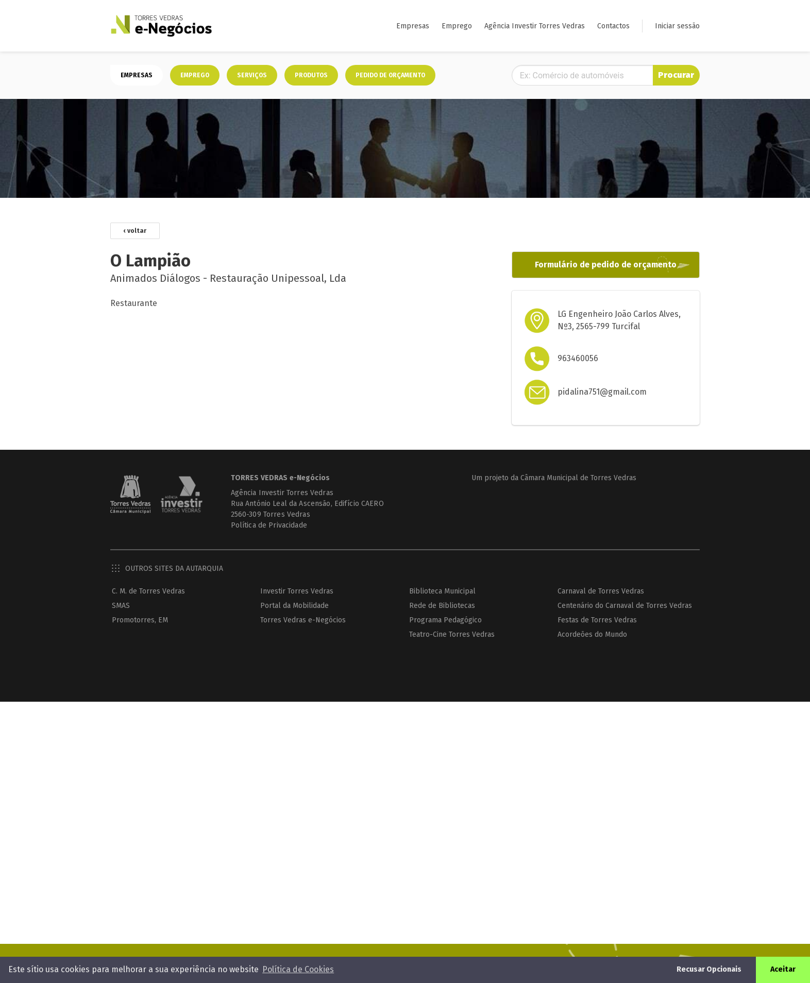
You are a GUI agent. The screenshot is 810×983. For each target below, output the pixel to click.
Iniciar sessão (677, 26)
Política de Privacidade (269, 525)
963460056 (578, 358)
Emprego (457, 26)
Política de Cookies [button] (298, 969)
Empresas (412, 26)
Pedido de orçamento (390, 75)
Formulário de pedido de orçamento (606, 264)
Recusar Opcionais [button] (709, 969)
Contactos (613, 26)
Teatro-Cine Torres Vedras (452, 634)
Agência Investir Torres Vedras (534, 26)
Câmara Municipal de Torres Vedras (578, 477)
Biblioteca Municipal (442, 591)
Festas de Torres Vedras (597, 620)
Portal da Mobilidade (294, 605)
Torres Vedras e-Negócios (303, 620)
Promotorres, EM (140, 620)
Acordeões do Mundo (592, 634)
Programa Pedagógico (445, 620)
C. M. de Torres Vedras (148, 591)
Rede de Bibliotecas (442, 605)
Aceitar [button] (783, 969)
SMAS (121, 605)
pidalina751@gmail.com (602, 392)
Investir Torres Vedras (296, 591)
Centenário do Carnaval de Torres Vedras (625, 605)
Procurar (676, 75)
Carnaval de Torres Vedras (601, 591)
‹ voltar (135, 230)
